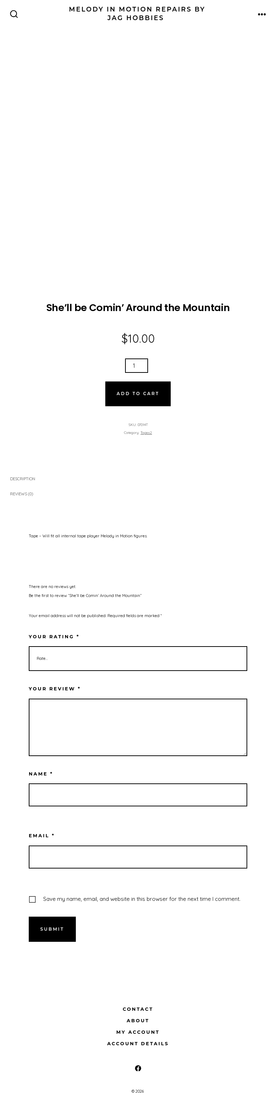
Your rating (54, 636)
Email (42, 835)
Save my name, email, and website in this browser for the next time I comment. (141, 898)
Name (41, 774)
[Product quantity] (136, 365)
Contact (138, 1009)
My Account (138, 1032)
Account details (138, 1043)
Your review (55, 688)
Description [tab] (22, 478)
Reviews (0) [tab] (21, 493)
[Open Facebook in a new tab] (138, 1068)
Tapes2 (146, 432)
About (137, 1020)
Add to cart (138, 393)
